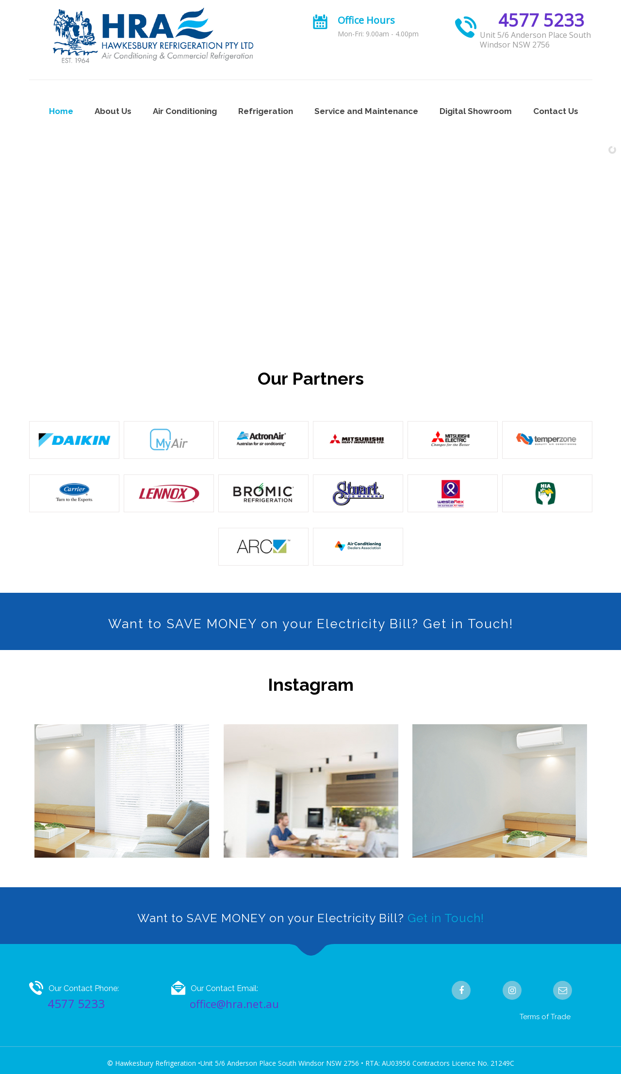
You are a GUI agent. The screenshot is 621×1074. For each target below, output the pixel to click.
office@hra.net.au (234, 1003)
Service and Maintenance (366, 111)
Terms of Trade (545, 1016)
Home (61, 111)
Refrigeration (265, 111)
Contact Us (555, 111)
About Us (113, 111)
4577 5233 (541, 20)
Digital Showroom (476, 111)
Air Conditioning (185, 111)
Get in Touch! (446, 918)
